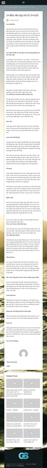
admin (8, 366)
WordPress (21, 465)
